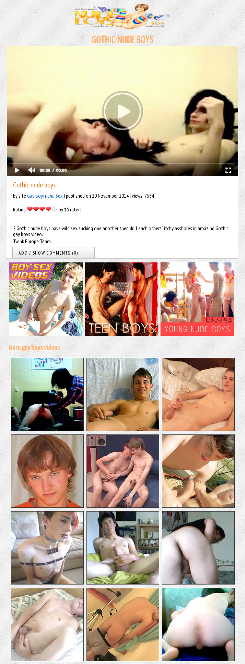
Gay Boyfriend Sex (45, 195)
